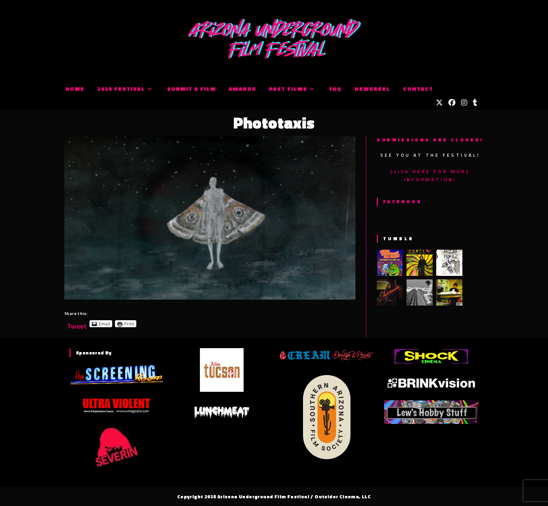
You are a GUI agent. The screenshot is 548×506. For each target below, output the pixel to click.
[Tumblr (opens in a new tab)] (475, 102)
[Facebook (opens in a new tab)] (452, 102)
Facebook (402, 201)
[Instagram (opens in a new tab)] (464, 102)
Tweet (77, 324)
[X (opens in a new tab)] (439, 102)
